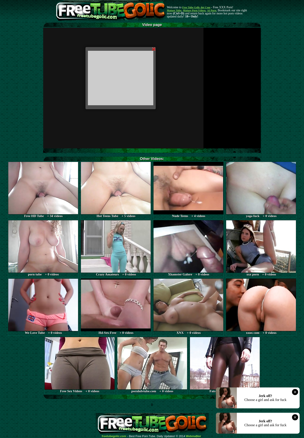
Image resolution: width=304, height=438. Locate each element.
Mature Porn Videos (194, 10)
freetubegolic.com (114, 436)
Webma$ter (193, 436)
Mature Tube (174, 10)
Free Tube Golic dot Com (196, 7)
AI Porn (211, 10)
